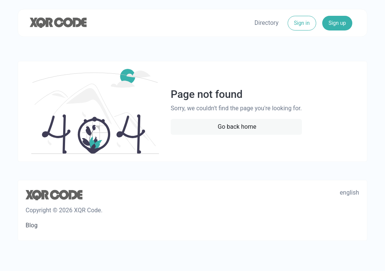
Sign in (302, 23)
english (349, 192)
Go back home (237, 126)
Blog (32, 225)
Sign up (337, 23)
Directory (267, 22)
